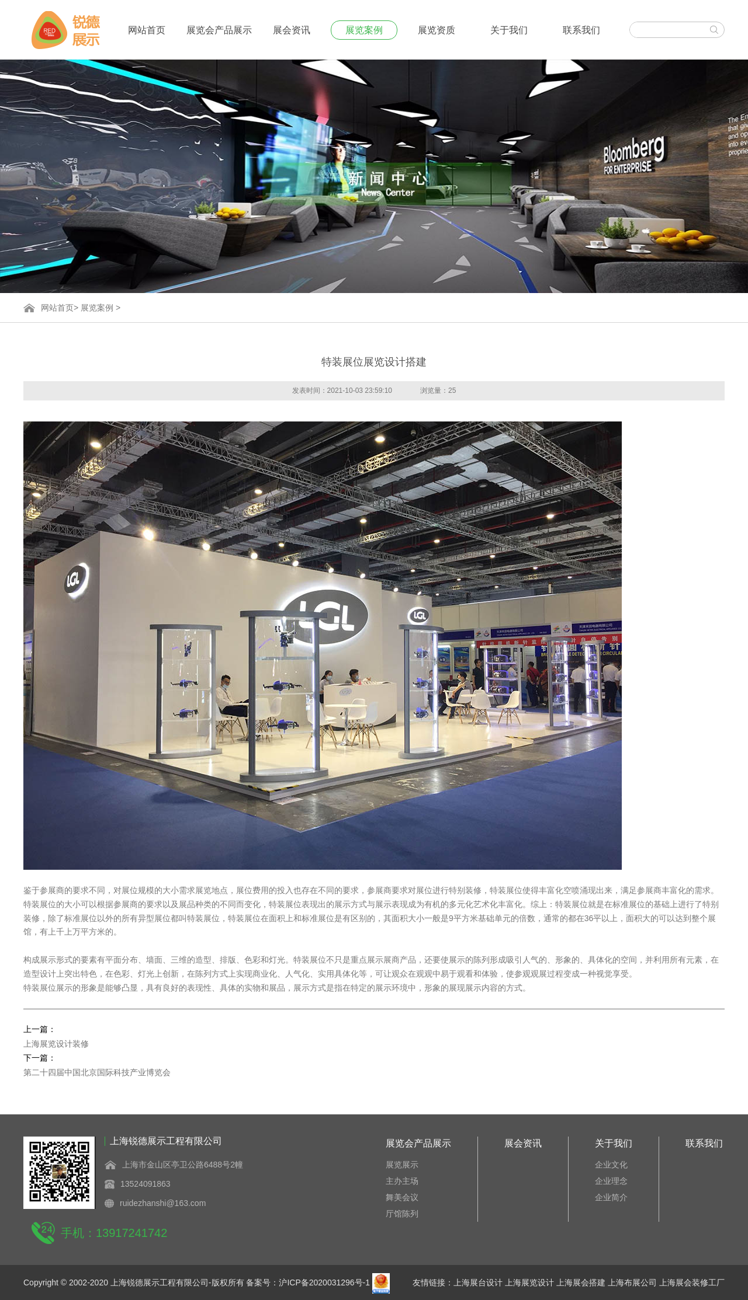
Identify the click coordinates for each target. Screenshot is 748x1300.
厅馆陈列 (402, 1213)
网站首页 (146, 30)
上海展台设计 (478, 1282)
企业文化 (611, 1164)
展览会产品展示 (219, 30)
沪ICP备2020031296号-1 (324, 1282)
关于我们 (509, 30)
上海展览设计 (529, 1282)
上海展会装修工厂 (692, 1282)
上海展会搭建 (580, 1282)
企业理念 (611, 1181)
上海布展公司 (632, 1282)
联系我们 (581, 30)
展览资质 (436, 30)
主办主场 (402, 1181)
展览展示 (402, 1164)
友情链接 (429, 1282)
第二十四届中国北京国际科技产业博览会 (97, 1072)
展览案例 (364, 30)
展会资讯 (291, 30)
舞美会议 (402, 1197)
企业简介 (611, 1197)
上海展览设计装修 (56, 1043)
